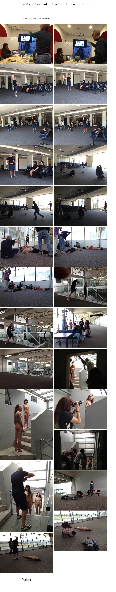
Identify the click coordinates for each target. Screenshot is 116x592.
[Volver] (27, 579)
